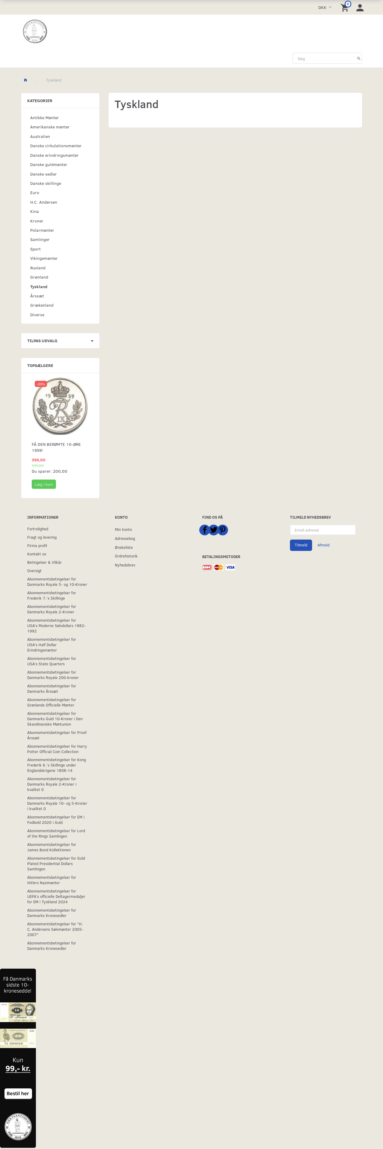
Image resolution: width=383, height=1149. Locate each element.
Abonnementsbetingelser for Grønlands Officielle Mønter (51, 702)
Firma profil (37, 545)
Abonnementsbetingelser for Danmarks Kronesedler (51, 912)
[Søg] (359, 58)
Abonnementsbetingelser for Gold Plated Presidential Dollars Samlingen (56, 863)
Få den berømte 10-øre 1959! (56, 447)
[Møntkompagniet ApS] (35, 31)
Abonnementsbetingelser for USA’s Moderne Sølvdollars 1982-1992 (56, 625)
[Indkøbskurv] (345, 7)
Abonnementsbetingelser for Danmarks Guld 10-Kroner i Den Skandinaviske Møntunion (55, 718)
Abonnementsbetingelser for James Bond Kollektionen (51, 847)
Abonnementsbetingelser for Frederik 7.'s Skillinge (51, 595)
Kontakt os (36, 553)
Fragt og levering (42, 537)
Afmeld (323, 545)
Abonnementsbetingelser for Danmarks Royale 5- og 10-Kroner (57, 581)
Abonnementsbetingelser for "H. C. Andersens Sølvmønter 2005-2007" (55, 929)
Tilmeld (301, 545)
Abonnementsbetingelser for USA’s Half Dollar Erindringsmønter (51, 644)
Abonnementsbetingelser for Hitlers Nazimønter (51, 880)
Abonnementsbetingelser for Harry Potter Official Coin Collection (57, 749)
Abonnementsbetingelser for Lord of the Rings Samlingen (56, 833)
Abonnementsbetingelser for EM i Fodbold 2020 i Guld (55, 819)
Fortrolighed (37, 528)
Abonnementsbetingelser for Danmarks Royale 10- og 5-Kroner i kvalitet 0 (57, 803)
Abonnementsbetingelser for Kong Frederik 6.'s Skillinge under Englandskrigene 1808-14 (56, 765)
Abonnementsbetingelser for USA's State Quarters (51, 661)
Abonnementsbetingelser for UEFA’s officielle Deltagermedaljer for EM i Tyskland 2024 (56, 896)
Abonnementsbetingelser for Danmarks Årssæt (51, 688)
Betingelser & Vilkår (44, 562)
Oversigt (34, 570)
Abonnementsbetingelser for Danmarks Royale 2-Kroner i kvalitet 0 (51, 784)
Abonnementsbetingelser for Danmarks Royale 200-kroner (53, 674)
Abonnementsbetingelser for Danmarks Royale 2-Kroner (51, 609)
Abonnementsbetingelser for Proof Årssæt (56, 735)
